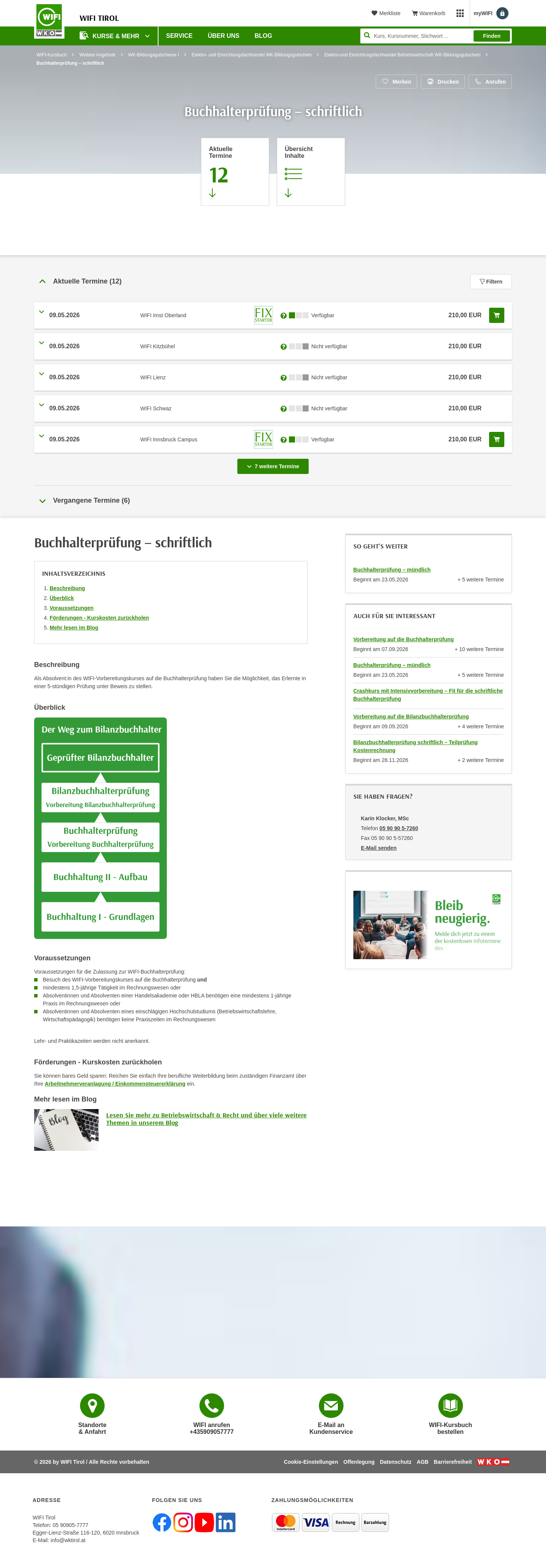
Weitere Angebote (97, 55)
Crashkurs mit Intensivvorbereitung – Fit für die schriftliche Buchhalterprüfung (428, 695)
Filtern (491, 282)
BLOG (263, 36)
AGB (422, 1462)
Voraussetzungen (72, 608)
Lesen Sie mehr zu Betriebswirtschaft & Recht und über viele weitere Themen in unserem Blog (206, 1119)
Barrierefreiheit (453, 1462)
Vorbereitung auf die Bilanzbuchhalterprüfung (411, 717)
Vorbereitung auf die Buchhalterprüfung (403, 639)
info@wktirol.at (67, 1540)
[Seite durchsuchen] (436, 36)
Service (179, 36)
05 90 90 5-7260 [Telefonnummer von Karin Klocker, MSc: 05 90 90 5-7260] (399, 828)
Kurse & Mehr (110, 35)
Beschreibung (67, 588)
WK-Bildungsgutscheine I (153, 55)
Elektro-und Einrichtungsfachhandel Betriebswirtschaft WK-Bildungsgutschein (403, 55)
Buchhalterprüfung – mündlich (392, 570)
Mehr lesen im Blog (74, 628)
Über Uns (224, 36)
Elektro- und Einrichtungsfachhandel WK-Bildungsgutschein (251, 55)
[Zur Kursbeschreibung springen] (311, 172)
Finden (491, 36)
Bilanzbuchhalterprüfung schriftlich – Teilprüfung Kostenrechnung (415, 746)
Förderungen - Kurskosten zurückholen (99, 618)
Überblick (62, 598)
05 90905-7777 (70, 1525)
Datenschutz (395, 1462)
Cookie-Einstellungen (311, 1462)
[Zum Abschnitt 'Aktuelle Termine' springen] (235, 172)
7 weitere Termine (274, 464)
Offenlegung (359, 1462)
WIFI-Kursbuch (51, 55)
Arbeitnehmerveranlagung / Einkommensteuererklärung (115, 1084)
